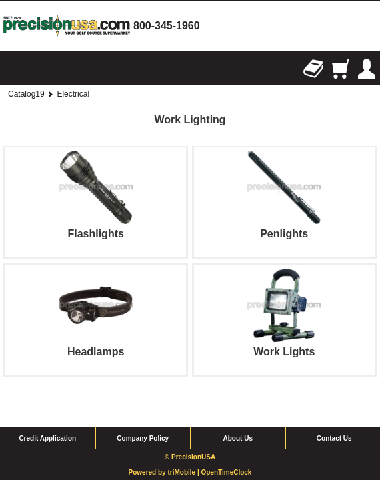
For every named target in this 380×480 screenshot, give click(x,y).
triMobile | (184, 445)
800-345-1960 (166, 25)
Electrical (73, 94)
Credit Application (47, 411)
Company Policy (143, 411)
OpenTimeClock (226, 445)
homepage (66, 26)
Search (40, 68)
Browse (13, 68)
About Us (238, 411)
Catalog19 (26, 94)
